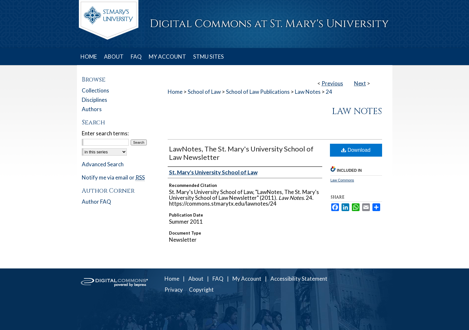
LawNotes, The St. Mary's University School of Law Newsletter (241, 152)
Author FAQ (96, 201)
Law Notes (308, 91)
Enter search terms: (105, 133)
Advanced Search (103, 164)
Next (360, 83)
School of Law (204, 91)
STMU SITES (208, 56)
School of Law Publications (258, 91)
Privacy (173, 289)
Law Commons (342, 180)
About (195, 278)
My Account (246, 278)
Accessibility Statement (298, 278)
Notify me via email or (113, 177)
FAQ (217, 278)
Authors (92, 109)
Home (175, 91)
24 (329, 91)
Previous (332, 83)
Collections (95, 90)
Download (356, 150)
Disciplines (94, 99)
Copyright (201, 289)
